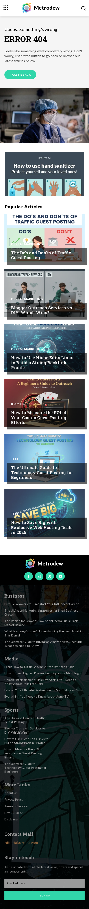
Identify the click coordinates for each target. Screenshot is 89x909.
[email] (44, 883)
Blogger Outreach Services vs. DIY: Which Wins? (42, 310)
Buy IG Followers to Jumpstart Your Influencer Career (41, 604)
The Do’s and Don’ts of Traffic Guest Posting (41, 255)
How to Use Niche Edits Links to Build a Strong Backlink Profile (42, 362)
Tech (15, 458)
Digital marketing (27, 244)
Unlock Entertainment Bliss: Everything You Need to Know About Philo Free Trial (40, 681)
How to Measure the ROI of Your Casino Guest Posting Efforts (39, 417)
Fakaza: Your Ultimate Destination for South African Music (44, 690)
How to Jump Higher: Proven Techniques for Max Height (43, 673)
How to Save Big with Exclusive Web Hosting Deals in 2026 (41, 527)
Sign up (45, 895)
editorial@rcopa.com (21, 843)
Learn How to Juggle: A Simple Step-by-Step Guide (39, 667)
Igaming (18, 403)
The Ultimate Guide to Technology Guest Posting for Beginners (42, 472)
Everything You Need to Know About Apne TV (36, 696)
